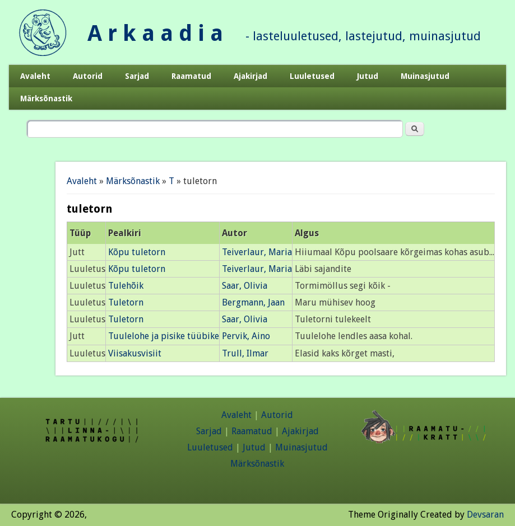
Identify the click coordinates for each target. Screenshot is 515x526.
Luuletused (312, 76)
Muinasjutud (425, 76)
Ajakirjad (250, 76)
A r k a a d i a (155, 33)
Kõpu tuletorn (136, 252)
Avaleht (35, 76)
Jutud (367, 76)
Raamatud (191, 76)
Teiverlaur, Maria (257, 252)
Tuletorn (125, 302)
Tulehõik (125, 285)
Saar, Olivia (244, 285)
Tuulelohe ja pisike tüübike (163, 336)
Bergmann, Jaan (253, 302)
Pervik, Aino (246, 336)
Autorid (88, 76)
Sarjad (137, 76)
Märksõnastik (46, 98)
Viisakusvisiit (134, 353)
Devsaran (485, 514)
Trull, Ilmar (245, 353)
